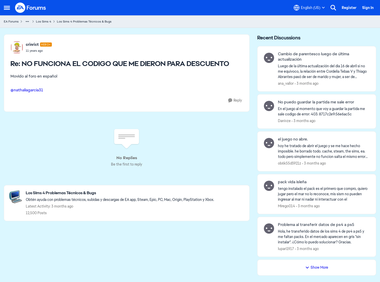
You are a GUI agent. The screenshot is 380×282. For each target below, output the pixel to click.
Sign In (368, 7)
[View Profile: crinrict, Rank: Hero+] (16, 47)
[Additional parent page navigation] (27, 21)
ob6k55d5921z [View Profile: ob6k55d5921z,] (289, 163)
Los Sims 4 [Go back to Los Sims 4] (43, 21)
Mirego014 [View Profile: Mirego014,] (286, 206)
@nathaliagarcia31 (26, 90)
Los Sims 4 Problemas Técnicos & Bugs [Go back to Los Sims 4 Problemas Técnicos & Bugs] (84, 21)
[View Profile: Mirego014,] (269, 186)
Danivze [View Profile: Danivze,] (284, 120)
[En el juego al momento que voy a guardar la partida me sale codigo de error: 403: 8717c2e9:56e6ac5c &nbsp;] (324, 111)
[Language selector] (309, 8)
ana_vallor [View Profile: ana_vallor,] (286, 83)
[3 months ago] (306, 83)
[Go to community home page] (30, 8)
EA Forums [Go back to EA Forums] (11, 21)
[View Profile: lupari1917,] (269, 228)
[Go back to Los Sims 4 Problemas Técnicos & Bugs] (120, 193)
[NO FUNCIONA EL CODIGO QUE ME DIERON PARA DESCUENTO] (39, 50)
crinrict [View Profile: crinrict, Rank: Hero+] (32, 44)
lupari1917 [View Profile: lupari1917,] (286, 248)
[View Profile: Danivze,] (269, 106)
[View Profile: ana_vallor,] (269, 58)
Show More (316, 267)
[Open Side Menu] (7, 8)
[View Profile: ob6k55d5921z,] (269, 143)
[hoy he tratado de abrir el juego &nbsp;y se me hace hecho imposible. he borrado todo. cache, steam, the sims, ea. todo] (324, 151)
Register (349, 7)
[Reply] (235, 100)
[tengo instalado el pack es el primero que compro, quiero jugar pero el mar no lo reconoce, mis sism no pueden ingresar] (324, 194)
